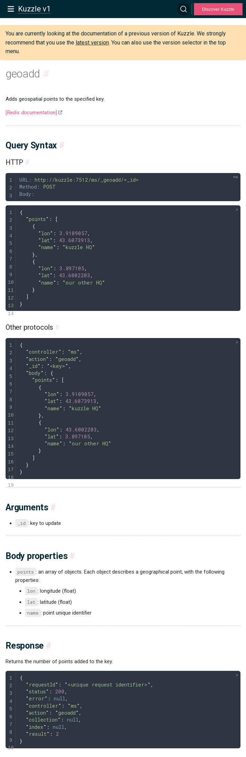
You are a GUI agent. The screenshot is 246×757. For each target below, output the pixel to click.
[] (31, 112)
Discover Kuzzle (218, 9)
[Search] (183, 9)
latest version (92, 42)
